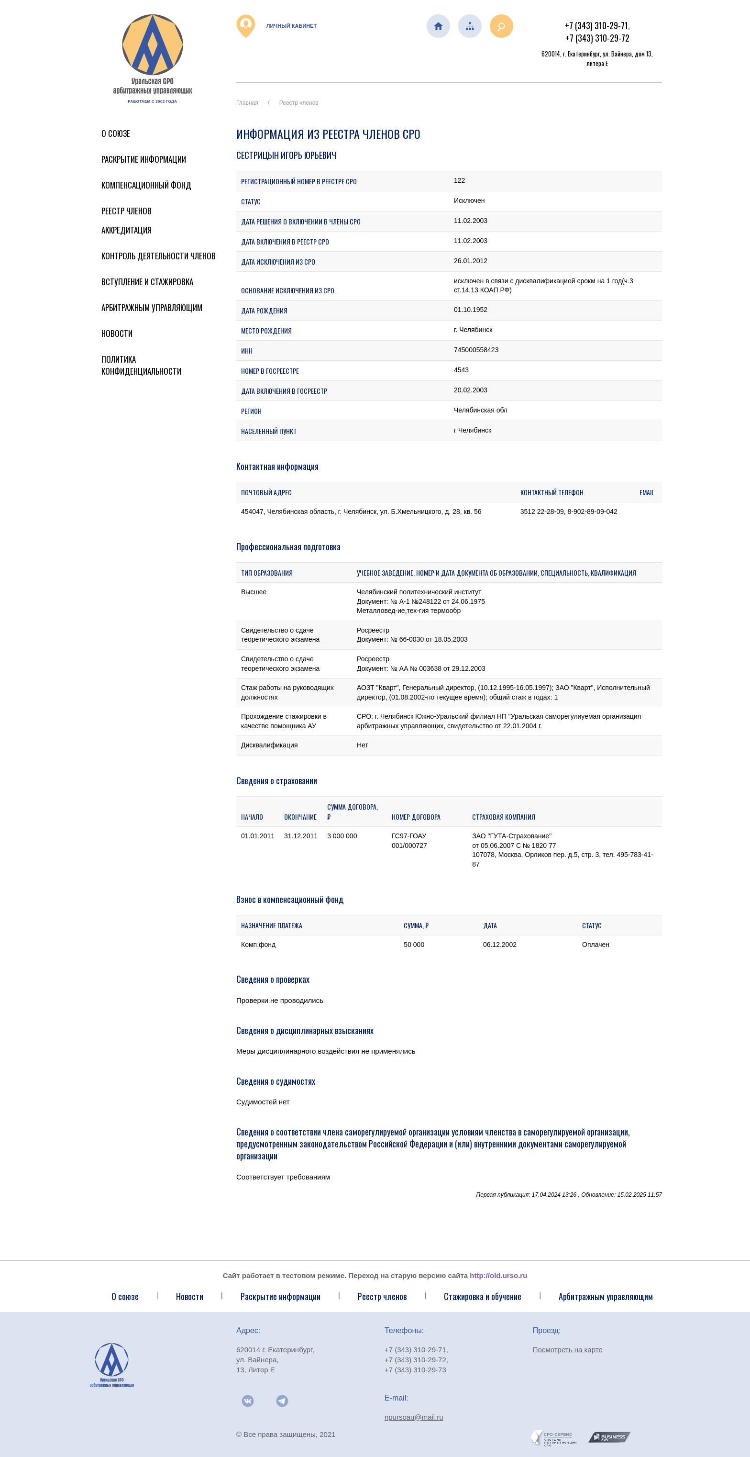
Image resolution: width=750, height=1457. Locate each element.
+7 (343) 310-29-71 (596, 25)
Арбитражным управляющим (151, 307)
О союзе (125, 1296)
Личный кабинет (276, 26)
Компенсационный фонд (146, 185)
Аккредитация (126, 230)
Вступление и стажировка (147, 282)
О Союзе (115, 133)
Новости (116, 333)
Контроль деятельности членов (158, 256)
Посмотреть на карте (568, 1350)
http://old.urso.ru (498, 1275)
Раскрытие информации (143, 159)
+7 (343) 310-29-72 (597, 38)
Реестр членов (126, 211)
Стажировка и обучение (482, 1296)
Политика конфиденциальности (141, 365)
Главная (247, 103)
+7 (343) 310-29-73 (415, 1370)
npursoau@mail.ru (414, 1417)
